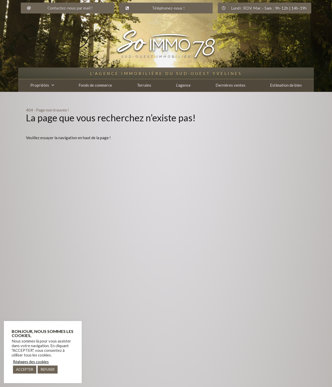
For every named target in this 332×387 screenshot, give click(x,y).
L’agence (183, 85)
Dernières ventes (230, 85)
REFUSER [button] (47, 369)
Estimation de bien (286, 85)
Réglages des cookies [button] (31, 362)
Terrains (144, 85)
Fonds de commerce (95, 85)
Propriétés (42, 85)
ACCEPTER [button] (24, 369)
